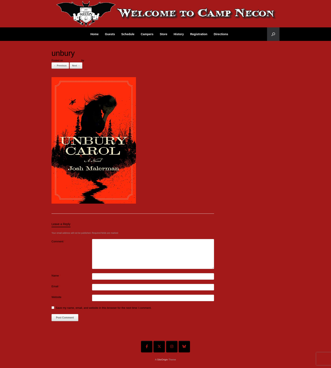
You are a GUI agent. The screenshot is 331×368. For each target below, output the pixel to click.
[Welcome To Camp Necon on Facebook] (146, 346)
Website (56, 297)
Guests (110, 34)
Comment (58, 241)
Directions (221, 34)
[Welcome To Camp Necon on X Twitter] (159, 346)
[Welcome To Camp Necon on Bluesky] (184, 346)
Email (56, 286)
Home (94, 34)
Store (163, 34)
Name (56, 275)
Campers (147, 34)
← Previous (60, 65)
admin (88, 60)
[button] (273, 34)
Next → (76, 65)
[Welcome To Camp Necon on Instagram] (172, 346)
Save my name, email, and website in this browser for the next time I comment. (104, 307)
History (179, 34)
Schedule (127, 34)
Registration (199, 34)
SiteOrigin (162, 359)
